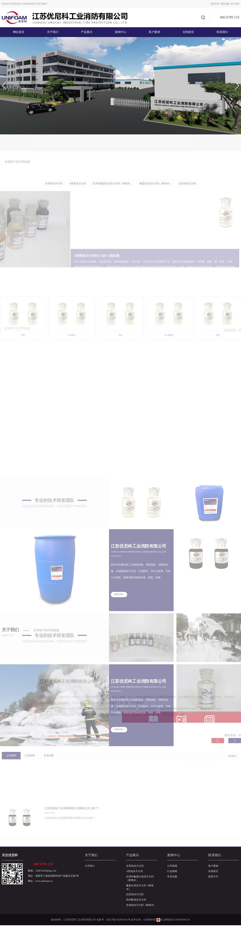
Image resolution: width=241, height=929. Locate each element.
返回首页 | (216, 3)
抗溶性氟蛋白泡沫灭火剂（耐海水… (139, 882)
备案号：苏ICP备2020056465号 (113, 923)
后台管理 (235, 3)
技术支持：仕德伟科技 (143, 923)
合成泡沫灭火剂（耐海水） (141, 908)
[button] (236, 86)
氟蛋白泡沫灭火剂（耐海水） (139, 891)
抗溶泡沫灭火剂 (135, 898)
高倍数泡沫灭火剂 (136, 903)
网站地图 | (226, 3)
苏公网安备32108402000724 (173, 923)
